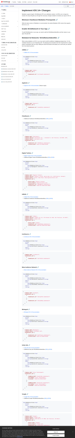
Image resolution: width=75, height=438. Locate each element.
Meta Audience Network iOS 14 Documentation (35, 269)
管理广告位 (3, 28)
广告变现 (14, 2)
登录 (60, 2)
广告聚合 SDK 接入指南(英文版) (8, 42)
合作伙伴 (30, 2)
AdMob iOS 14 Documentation (31, 52)
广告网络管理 (4, 23)
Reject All (56, 432)
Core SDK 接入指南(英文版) (8, 53)
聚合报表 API (4, 66)
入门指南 (3, 13)
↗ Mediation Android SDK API (8, 69)
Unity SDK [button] (3, 50)
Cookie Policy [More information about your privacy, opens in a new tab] (19, 437)
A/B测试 (3, 34)
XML (47, 118)
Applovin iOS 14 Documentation (31, 85)
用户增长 (24, 2)
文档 (2, 6)
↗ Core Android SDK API (7, 76)
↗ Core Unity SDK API (6, 81)
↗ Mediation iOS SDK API (7, 71)
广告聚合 (19, 2)
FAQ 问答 (35, 2)
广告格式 (3, 18)
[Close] (72, 432)
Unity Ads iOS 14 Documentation (31, 347)
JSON (50, 118)
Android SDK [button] (4, 44)
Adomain (3, 39)
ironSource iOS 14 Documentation (32, 236)
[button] (17, 21)
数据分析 (3, 36)
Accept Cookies (56, 436)
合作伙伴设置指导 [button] (5, 26)
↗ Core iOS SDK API (6, 79)
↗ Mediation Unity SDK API (7, 74)
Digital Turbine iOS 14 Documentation (33, 155)
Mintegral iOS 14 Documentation (31, 312)
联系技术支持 (65, 2)
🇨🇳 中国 (71, 2)
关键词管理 (3, 31)
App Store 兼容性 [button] (5, 21)
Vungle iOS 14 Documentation (31, 396)
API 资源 (3, 64)
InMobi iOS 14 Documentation (31, 196)
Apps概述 (3, 16)
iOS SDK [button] (3, 47)
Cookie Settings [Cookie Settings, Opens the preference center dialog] (56, 429)
